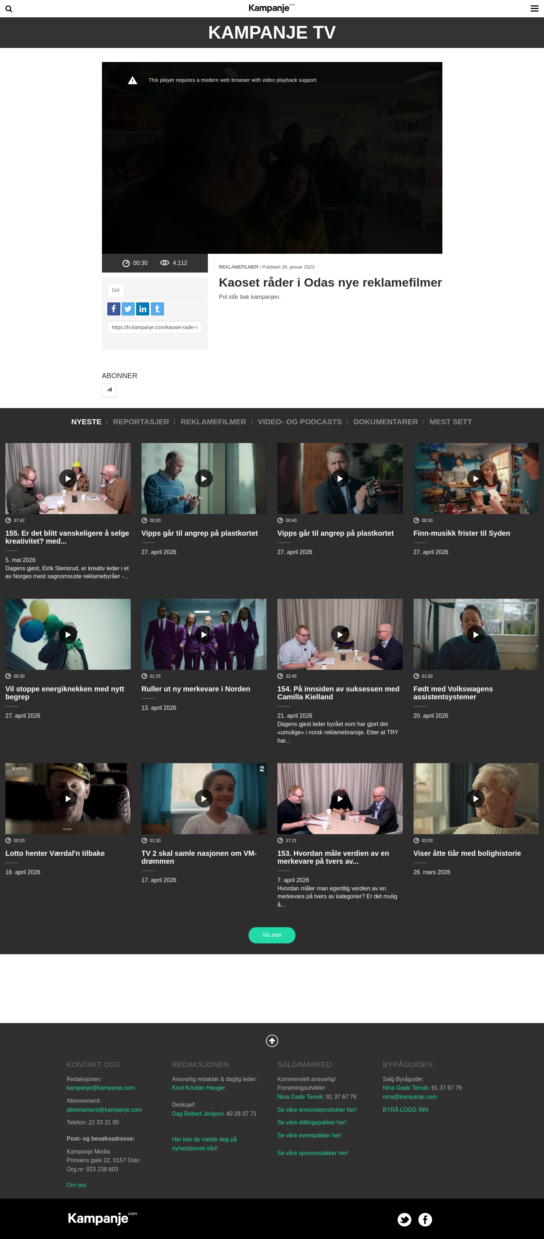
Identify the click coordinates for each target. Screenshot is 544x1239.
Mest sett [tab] (450, 421)
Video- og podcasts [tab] (300, 421)
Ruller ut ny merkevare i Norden (196, 689)
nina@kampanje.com (410, 1097)
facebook (425, 1220)
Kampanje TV (272, 32)
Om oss (76, 1185)
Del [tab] (116, 290)
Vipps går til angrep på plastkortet (200, 533)
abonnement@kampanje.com (104, 1110)
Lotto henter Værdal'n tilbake (55, 853)
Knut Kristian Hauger (199, 1088)
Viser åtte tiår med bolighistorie (467, 853)
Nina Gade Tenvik (300, 1097)
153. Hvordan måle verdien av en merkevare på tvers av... (333, 857)
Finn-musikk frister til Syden (462, 533)
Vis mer (272, 935)
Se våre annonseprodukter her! (317, 1110)
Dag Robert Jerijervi (197, 1114)
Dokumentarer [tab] (385, 421)
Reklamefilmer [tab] (213, 421)
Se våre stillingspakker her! (312, 1122)
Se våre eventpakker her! (309, 1135)
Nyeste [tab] (86, 421)
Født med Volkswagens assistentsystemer (453, 693)
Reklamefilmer (238, 267)
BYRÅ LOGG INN (405, 1110)
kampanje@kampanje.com (101, 1088)
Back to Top (272, 1041)
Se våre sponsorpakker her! (312, 1153)
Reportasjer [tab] (141, 421)
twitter (404, 1220)
